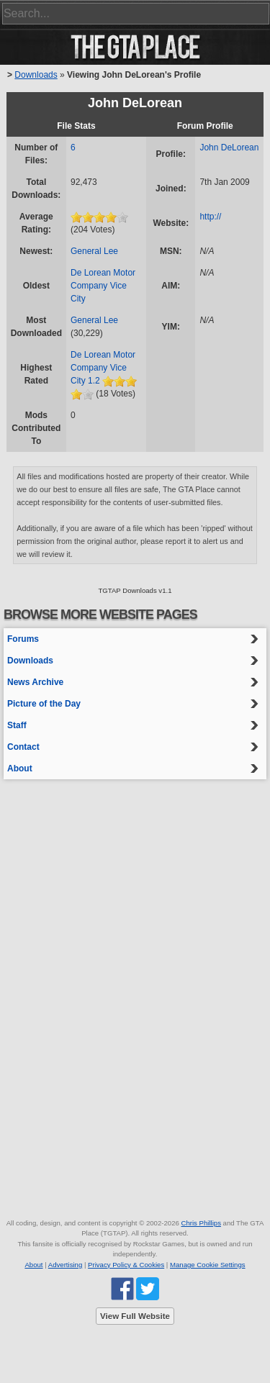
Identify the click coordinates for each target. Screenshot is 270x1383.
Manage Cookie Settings (208, 1265)
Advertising (65, 1265)
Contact (23, 747)
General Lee (94, 251)
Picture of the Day (44, 704)
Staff (17, 725)
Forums (23, 639)
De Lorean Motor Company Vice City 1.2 (103, 368)
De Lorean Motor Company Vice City (103, 286)
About (19, 768)
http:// (210, 217)
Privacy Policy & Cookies (126, 1265)
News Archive (35, 682)
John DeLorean (228, 147)
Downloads (35, 75)
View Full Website (135, 1316)
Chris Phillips (200, 1223)
